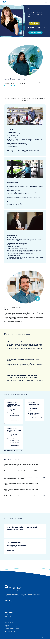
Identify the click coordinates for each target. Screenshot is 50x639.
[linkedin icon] (12, 600)
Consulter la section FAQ (11, 502)
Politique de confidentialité (25, 637)
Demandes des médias (10, 631)
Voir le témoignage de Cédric (19, 321)
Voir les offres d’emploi (35, 32)
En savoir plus (11, 535)
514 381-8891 (8, 616)
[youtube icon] (9, 600)
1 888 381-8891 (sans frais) (11, 618)
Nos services (8, 606)
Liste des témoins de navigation (38, 637)
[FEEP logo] (14, 588)
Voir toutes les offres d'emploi (13, 450)
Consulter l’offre (16, 420)
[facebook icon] (6, 600)
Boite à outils (8, 609)
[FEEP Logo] (4, 2)
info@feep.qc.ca (9, 622)
